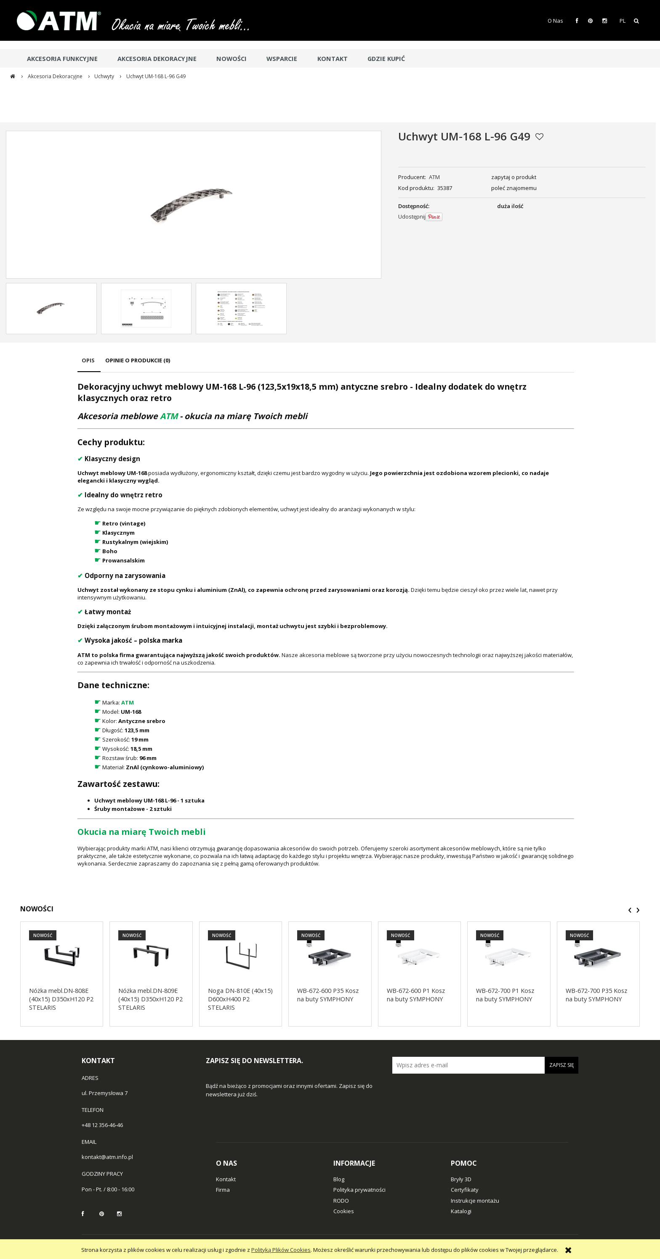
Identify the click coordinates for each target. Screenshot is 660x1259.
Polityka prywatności (359, 1189)
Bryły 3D (461, 1179)
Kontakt (226, 1179)
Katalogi (461, 1211)
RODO (341, 1200)
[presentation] (630, 910)
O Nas (555, 20)
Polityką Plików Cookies (281, 1250)
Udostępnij (412, 216)
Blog (338, 1179)
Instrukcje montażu (475, 1200)
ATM (434, 177)
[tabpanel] (325, 624)
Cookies (343, 1211)
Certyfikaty (465, 1189)
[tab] (89, 364)
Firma (223, 1189)
